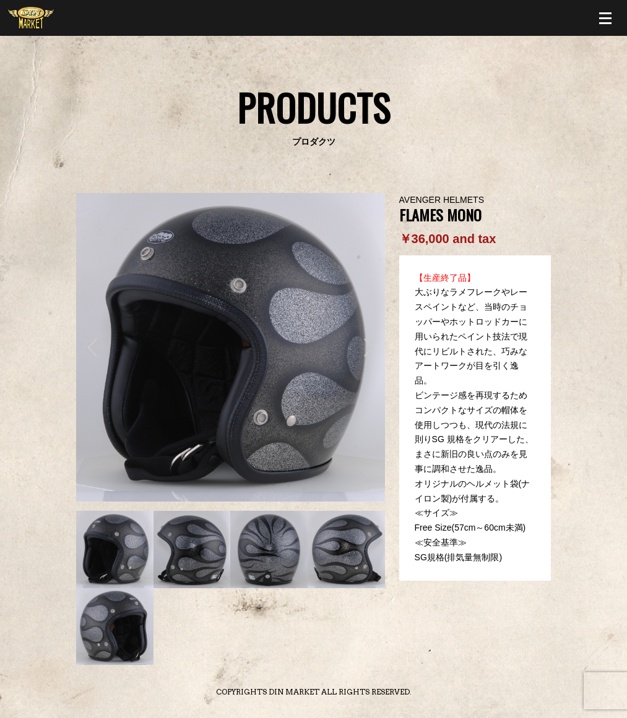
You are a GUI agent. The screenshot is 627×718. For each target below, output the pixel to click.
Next (369, 347)
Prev (92, 347)
